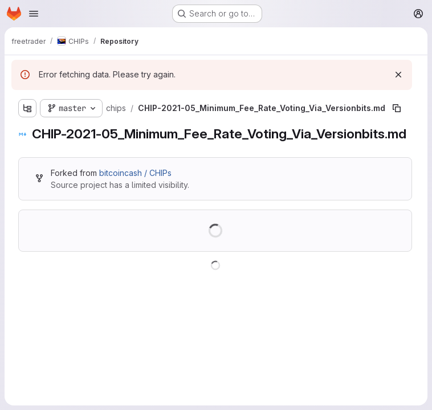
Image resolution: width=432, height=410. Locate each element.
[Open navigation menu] (34, 14)
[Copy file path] (397, 108)
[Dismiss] (398, 74)
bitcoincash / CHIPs (135, 173)
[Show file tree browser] (27, 108)
